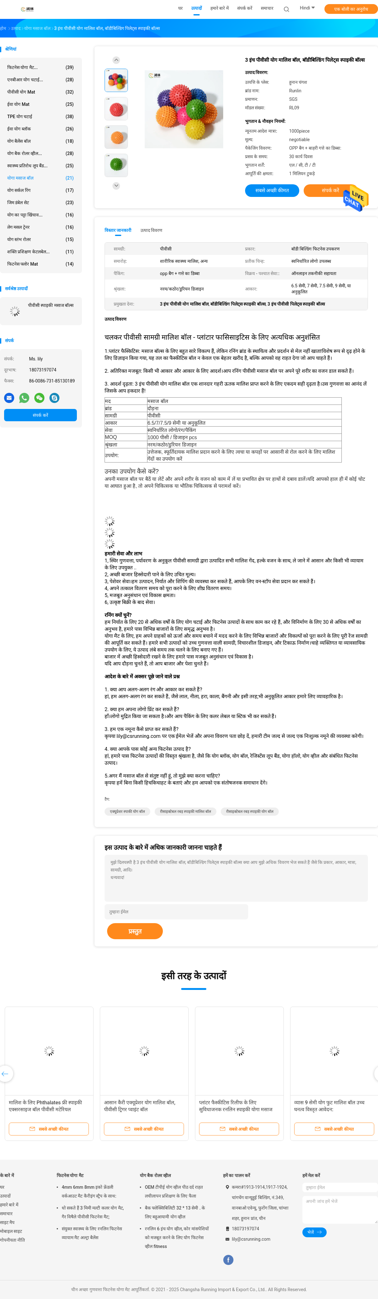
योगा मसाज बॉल (40, 178)
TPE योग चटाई (40, 116)
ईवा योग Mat (40, 104)
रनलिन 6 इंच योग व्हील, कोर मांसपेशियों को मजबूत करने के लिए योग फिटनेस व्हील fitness (177, 1237)
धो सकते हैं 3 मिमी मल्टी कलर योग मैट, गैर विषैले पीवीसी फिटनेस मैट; (93, 1212)
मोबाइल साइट (11, 1231)
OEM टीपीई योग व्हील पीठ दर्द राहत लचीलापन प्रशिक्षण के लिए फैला (174, 1191)
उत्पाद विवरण (151, 230)
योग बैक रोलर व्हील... (40, 153)
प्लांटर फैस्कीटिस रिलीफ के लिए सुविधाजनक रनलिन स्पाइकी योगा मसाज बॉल (235, 1109)
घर (2, 1187)
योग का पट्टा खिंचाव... (40, 215)
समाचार (6, 1213)
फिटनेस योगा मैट (70, 1175)
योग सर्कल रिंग (40, 190)
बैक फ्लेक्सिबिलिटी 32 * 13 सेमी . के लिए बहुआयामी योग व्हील (175, 1212)
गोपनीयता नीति (12, 1240)
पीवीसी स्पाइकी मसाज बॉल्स (50, 305)
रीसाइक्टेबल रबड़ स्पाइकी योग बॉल (249, 811)
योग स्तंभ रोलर (40, 239)
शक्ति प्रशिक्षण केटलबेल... (40, 252)
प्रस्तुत (135, 931)
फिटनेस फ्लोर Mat (40, 264)
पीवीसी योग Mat (40, 92)
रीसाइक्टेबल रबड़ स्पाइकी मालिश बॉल (185, 811)
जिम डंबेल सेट (40, 202)
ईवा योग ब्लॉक (40, 129)
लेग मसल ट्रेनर (40, 227)
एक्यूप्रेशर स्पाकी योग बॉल (127, 811)
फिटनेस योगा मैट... (40, 67)
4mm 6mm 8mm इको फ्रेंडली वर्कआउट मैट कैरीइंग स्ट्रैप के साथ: (89, 1191)
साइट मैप (7, 1222)
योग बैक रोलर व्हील (155, 1175)
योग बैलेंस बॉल (40, 141)
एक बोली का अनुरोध (351, 9)
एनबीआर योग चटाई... (40, 80)
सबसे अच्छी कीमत (272, 190)
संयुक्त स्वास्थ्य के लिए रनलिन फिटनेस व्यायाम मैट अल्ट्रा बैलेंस (92, 1233)
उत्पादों (5, 1195)
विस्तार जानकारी (118, 230)
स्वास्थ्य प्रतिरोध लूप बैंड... (40, 166)
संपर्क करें (40, 415)
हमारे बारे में (9, 1204)
